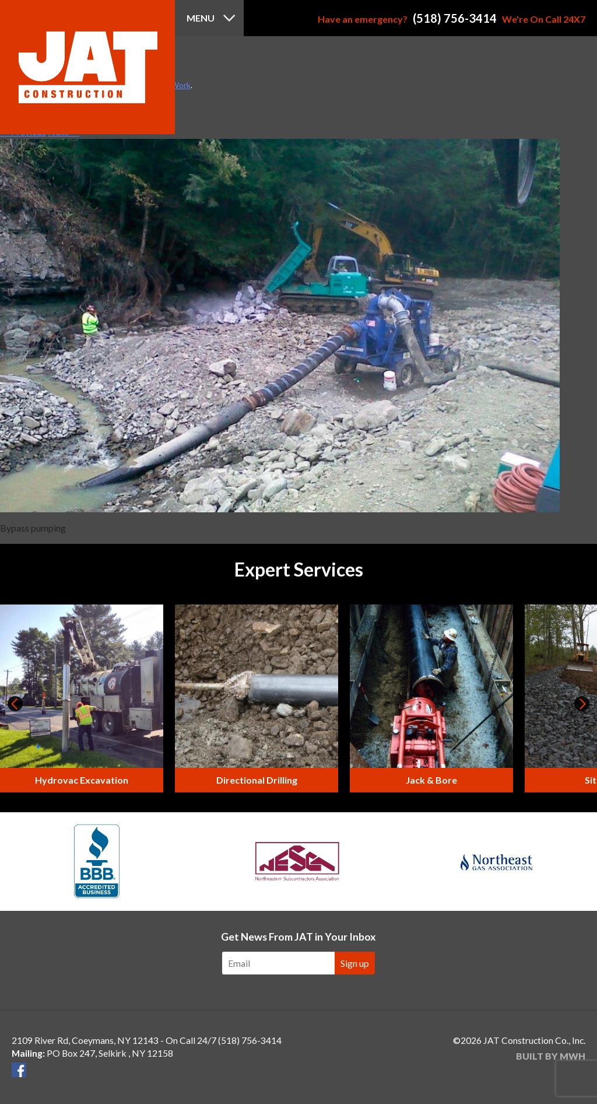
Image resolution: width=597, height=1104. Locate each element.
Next (582, 703)
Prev (15, 703)
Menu (201, 17)
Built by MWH (550, 1055)
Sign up (354, 963)
